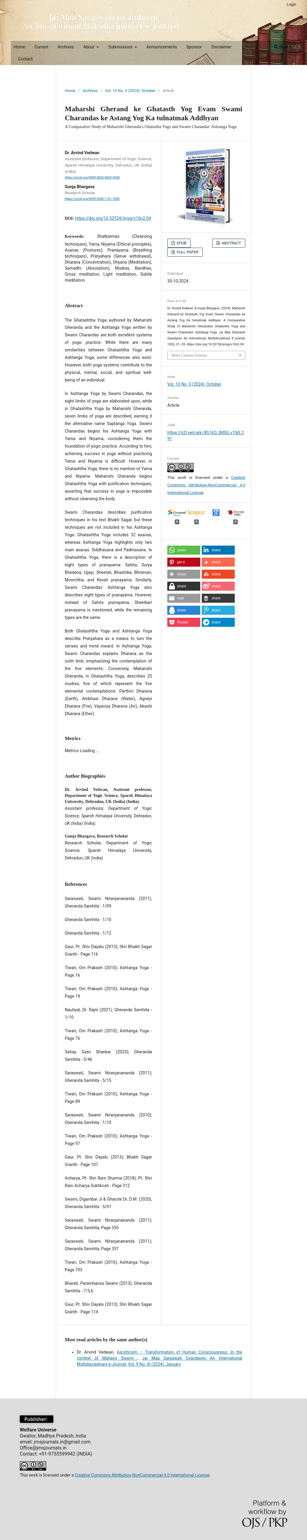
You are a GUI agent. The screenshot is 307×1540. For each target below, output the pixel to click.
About (89, 46)
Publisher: (36, 1419)
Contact (25, 59)
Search (283, 46)
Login (291, 4)
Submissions (120, 46)
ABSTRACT (231, 243)
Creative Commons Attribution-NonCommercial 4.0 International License (206, 485)
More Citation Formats (189, 355)
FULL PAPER (187, 252)
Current (41, 46)
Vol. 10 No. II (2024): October (130, 90)
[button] (183, 550)
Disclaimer (221, 46)
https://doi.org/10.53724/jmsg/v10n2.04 (113, 218)
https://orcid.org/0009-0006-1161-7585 (92, 199)
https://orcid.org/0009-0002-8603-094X (92, 177)
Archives (66, 46)
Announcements (161, 46)
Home (19, 46)
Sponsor (194, 46)
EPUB (181, 243)
